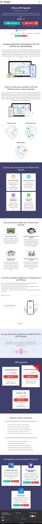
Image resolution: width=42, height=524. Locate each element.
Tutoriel (18, 33)
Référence (23, 33)
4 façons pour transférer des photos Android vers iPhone (18, 427)
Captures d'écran (37, 33)
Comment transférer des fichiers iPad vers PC (16, 443)
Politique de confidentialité (23, 519)
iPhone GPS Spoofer (21, 30)
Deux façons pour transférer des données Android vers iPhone (19, 447)
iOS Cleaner (21, 496)
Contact (17, 516)
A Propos (17, 518)
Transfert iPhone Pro (11, 470)
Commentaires (29, 33)
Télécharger (17, 35)
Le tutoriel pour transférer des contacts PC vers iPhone (18, 431)
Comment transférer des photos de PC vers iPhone (17, 441)
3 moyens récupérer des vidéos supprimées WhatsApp (18, 425)
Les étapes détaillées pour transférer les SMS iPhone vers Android (20, 450)
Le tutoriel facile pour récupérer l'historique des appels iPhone (19, 445)
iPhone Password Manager (30, 471)
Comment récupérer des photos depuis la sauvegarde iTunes (19, 429)
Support (22, 516)
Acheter (11, 376)
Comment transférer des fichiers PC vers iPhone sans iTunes (19, 433)
